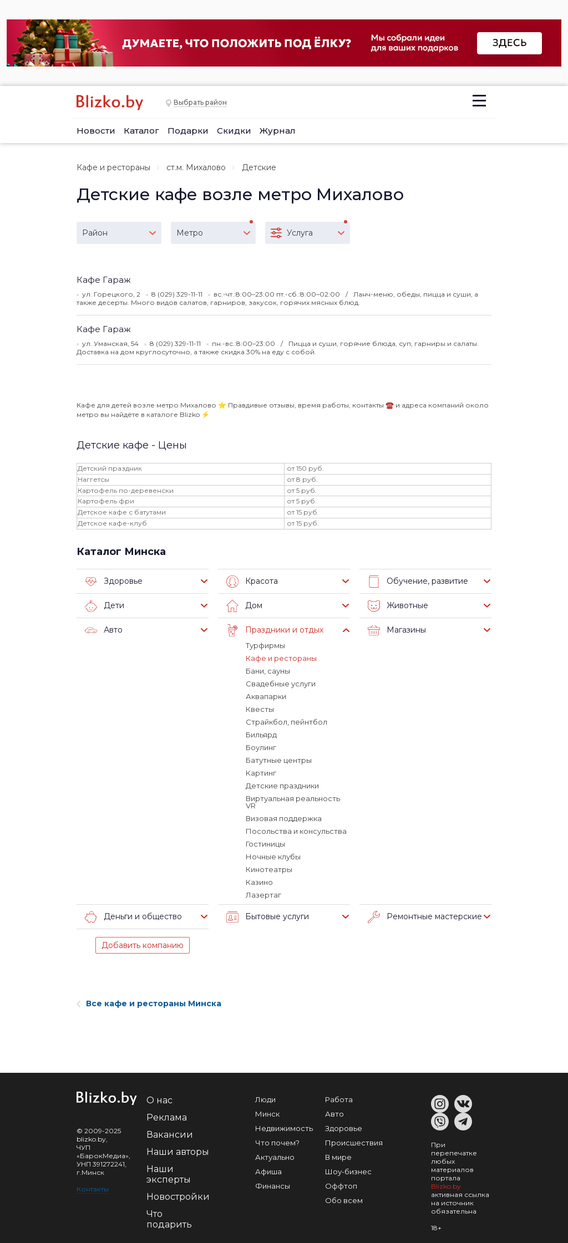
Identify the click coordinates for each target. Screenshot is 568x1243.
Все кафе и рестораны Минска (149, 1003)
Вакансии (169, 1134)
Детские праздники (282, 785)
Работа (339, 1099)
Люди (265, 1099)
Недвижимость (284, 1128)
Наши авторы (177, 1152)
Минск (267, 1113)
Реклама (166, 1117)
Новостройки (178, 1196)
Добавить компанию (143, 945)
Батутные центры (279, 760)
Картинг (261, 772)
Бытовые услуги (267, 917)
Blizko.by (446, 1186)
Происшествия (354, 1142)
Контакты (93, 1189)
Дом (244, 606)
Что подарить (169, 1219)
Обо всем (344, 1200)
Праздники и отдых (274, 630)
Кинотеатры (269, 869)
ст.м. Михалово (196, 167)
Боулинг (261, 747)
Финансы (272, 1185)
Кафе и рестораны (113, 167)
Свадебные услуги (281, 683)
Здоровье (114, 581)
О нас (159, 1100)
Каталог (141, 130)
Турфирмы (265, 645)
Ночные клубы (273, 856)
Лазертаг (263, 894)
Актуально (275, 1157)
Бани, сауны (268, 670)
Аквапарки (266, 696)
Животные (398, 606)
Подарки (188, 130)
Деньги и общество (133, 917)
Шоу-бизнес (348, 1171)
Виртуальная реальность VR (293, 802)
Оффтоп (341, 1185)
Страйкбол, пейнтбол (286, 721)
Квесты (260, 709)
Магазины (397, 630)
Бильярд (261, 734)
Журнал (278, 130)
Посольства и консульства (296, 831)
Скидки (234, 130)
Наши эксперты (168, 1174)
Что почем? (277, 1142)
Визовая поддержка (284, 818)
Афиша (268, 1171)
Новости (96, 130)
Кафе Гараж (104, 279)
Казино (259, 882)
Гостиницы (265, 843)
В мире (338, 1157)
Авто (104, 630)
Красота (252, 581)
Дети (104, 606)
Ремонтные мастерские (425, 917)
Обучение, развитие (418, 581)
